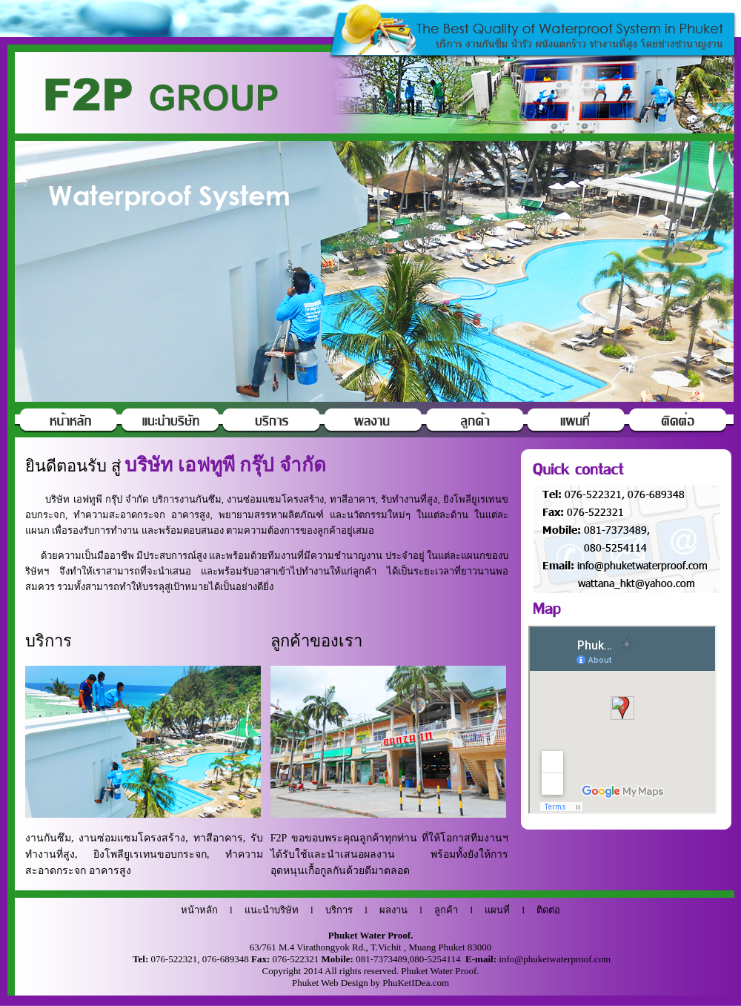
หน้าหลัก (199, 910)
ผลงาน (393, 910)
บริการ (339, 910)
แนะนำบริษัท (272, 910)
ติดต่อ (548, 910)
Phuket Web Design (330, 982)
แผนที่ (497, 910)
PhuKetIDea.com (415, 982)
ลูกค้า (446, 910)
